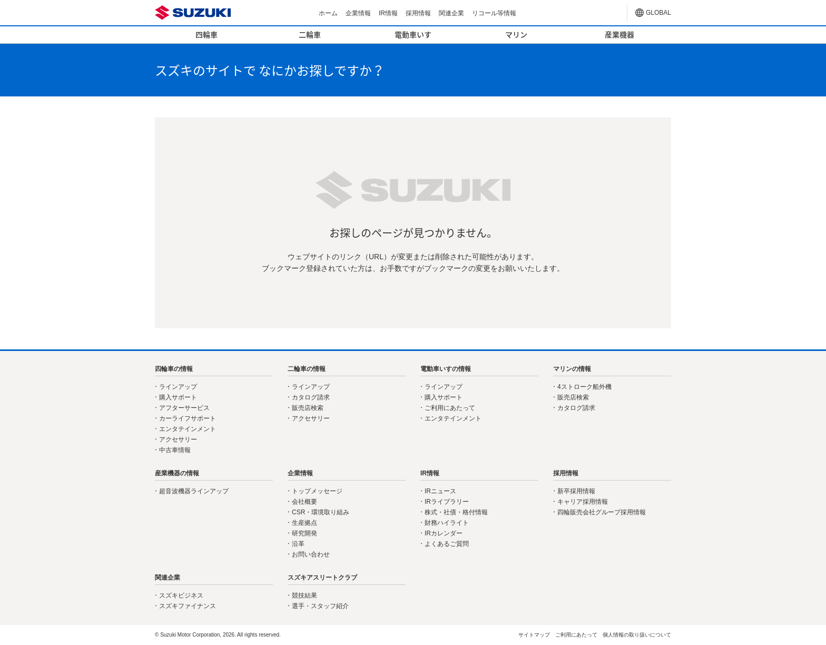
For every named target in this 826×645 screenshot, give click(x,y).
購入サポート (178, 397)
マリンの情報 (572, 369)
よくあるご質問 (447, 544)
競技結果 (304, 595)
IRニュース (440, 491)
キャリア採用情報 (582, 501)
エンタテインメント (187, 429)
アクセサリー (178, 439)
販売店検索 (307, 408)
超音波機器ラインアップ (194, 491)
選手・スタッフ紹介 (320, 606)
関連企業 (451, 13)
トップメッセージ (317, 491)
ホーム (328, 13)
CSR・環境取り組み (320, 512)
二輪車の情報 (307, 369)
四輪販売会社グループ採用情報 (601, 512)
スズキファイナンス (187, 606)
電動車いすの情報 (445, 369)
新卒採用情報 (576, 491)
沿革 (298, 544)
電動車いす (413, 34)
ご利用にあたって (450, 408)
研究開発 (304, 533)
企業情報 (358, 13)
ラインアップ (178, 386)
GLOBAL (658, 12)
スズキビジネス (181, 595)
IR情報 (388, 13)
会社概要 (304, 501)
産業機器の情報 (177, 473)
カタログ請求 (311, 397)
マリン (516, 34)
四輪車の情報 (174, 369)
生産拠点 (304, 522)
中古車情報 (175, 450)
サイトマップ (534, 635)
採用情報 (418, 13)
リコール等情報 (494, 13)
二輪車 (310, 34)
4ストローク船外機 (584, 386)
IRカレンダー (444, 533)
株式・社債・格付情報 (456, 512)
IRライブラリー (447, 501)
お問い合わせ (311, 554)
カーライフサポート (187, 418)
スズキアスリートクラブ (322, 577)
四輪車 (206, 34)
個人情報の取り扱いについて (637, 635)
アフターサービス (184, 408)
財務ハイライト (447, 522)
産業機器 (619, 34)
